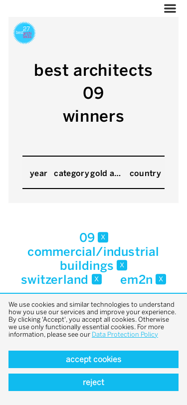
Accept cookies (93, 359)
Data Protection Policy (125, 334)
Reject (93, 382)
